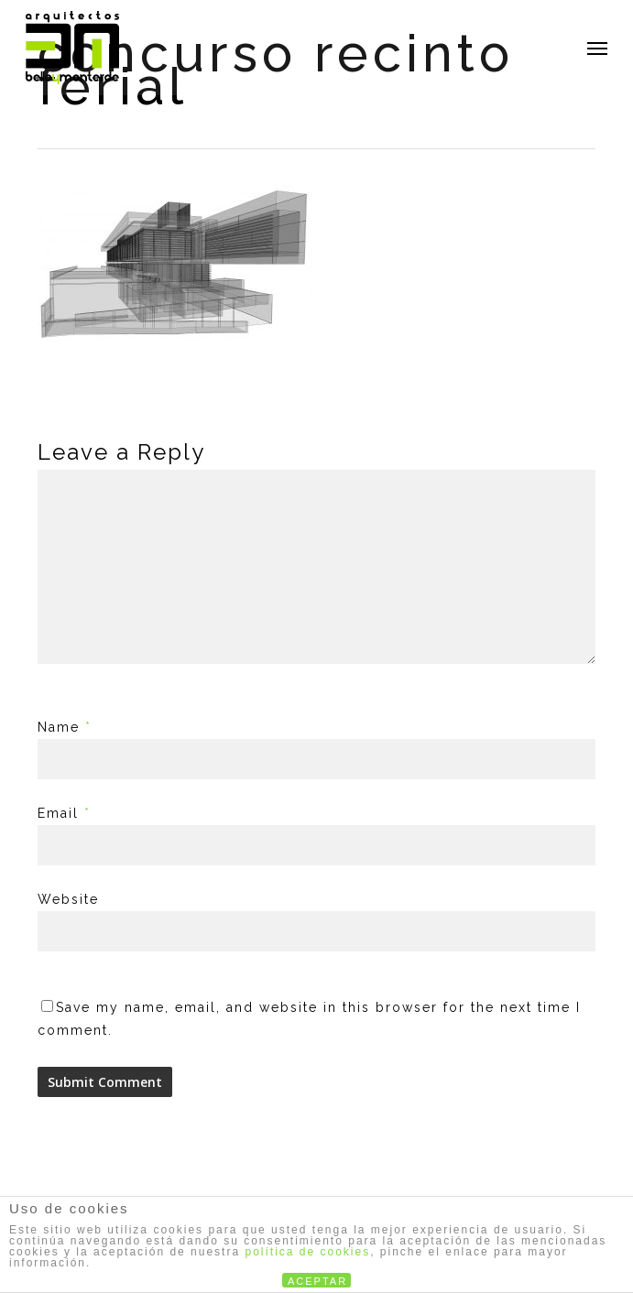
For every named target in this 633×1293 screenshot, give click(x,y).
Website (68, 899)
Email (64, 813)
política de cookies (307, 1251)
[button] (597, 47)
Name (65, 727)
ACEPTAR (317, 1281)
